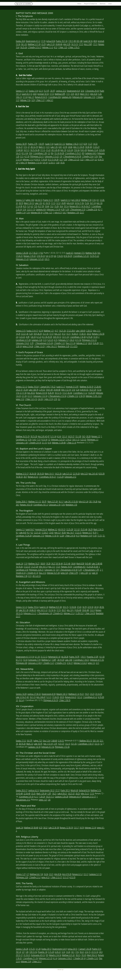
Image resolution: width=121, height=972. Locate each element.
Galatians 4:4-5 (90, 153)
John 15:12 (85, 793)
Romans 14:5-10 (26, 504)
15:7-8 (50, 610)
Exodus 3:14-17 (32, 330)
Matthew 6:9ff (60, 93)
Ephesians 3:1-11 (30, 613)
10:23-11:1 (50, 796)
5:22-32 (83, 439)
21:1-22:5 (73, 346)
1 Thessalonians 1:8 (44, 613)
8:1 (28, 532)
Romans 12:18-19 (66, 827)
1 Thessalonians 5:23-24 (44, 343)
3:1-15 (44, 442)
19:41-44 (49, 389)
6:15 (55, 339)
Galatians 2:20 (36, 339)
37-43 (79, 606)
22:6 (86, 951)
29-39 (50, 336)
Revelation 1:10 (73, 212)
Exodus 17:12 (21, 740)
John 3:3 (57, 532)
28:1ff (44, 501)
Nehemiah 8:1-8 (54, 656)
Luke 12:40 (96, 563)
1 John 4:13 (57, 212)
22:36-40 (27, 793)
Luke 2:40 (68, 659)
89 (75, 41)
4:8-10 (60, 529)
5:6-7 (64, 212)
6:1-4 (55, 958)
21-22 (48, 150)
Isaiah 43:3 (26, 93)
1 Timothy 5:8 (78, 958)
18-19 (48, 203)
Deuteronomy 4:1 (22, 656)
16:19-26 (19, 566)
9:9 (47, 955)
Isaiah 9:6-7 (30, 529)
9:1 (17, 532)
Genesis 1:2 (20, 199)
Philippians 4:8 (21, 662)
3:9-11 (47, 259)
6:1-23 (38, 336)
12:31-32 (37, 532)
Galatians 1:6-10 (34, 746)
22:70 (65, 146)
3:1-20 (38, 948)
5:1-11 (48, 697)
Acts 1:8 (99, 203)
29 (83, 146)
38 (91, 146)
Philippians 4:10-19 (50, 700)
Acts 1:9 (63, 150)
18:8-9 (42, 563)
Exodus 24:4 (20, 41)
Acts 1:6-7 (70, 532)
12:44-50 (19, 150)
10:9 (35, 333)
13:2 (51, 206)
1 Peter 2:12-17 (56, 877)
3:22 (81, 159)
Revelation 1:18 (21, 575)
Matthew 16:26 (91, 252)
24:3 (100, 951)
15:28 (56, 206)
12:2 (61, 159)
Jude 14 (94, 572)
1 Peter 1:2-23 (39, 346)
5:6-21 (18, 153)
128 (26, 951)
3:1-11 (29, 395)
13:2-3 (92, 610)
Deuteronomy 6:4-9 (59, 948)
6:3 (32, 206)
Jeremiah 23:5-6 (41, 529)
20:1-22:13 (36, 575)
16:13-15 (74, 44)
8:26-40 (78, 610)
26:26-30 (32, 473)
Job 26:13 (38, 199)
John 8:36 (57, 874)
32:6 (82, 90)
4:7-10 (26, 156)
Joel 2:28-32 (75, 199)
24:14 (96, 606)
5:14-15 (61, 740)
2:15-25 (32, 948)
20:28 (88, 436)
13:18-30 (72, 606)
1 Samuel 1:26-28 (84, 948)
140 (81, 41)
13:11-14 (65, 336)
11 (21, 659)
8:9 (83, 153)
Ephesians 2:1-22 (22, 259)
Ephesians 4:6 (77, 97)
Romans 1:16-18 (98, 333)
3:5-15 (97, 743)
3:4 (57, 569)
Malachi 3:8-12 (61, 693)
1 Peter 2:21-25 (73, 159)
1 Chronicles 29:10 (92, 90)
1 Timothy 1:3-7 (48, 662)
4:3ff (27, 336)
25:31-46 (84, 529)
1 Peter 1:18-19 (64, 700)
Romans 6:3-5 (33, 476)
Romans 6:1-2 (77, 874)
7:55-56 (77, 150)
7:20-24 (42, 796)
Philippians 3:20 (22, 877)
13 (34, 209)
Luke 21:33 (51, 44)
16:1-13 (32, 697)
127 (23, 951)
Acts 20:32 (31, 392)
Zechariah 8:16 (84, 790)
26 (83, 203)
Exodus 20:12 (46, 948)
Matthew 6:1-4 (73, 693)
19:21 (87, 693)
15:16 (99, 389)
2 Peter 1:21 (47, 212)
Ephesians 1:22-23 (58, 439)
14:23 (70, 436)
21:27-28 (34, 566)
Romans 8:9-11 (75, 206)
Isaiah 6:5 (69, 252)
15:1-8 (56, 153)
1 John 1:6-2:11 (51, 346)
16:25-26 (23, 47)
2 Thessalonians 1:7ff (91, 569)
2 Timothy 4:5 (58, 613)
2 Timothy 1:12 (59, 343)
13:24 (68, 951)
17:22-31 (78, 532)
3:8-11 (74, 439)
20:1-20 (54, 150)
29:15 (18, 955)
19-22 (53, 386)
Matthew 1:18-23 (72, 143)
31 (21, 389)
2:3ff (49, 793)
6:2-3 (41, 90)
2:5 (30, 252)
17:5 (25, 146)
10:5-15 (65, 606)
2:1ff (55, 743)
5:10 (94, 535)
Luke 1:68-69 (80, 330)
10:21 (54, 793)
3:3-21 (23, 333)
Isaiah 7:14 (49, 143)
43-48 (20, 793)
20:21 (64, 610)
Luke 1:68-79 (33, 389)
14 (41, 212)
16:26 (46, 874)
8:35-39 (101, 473)
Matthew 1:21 (49, 330)
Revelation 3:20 (63, 346)
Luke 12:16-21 (21, 697)
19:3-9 (83, 955)
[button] (102, 4)
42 (28, 697)
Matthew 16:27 (33, 563)
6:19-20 (89, 336)
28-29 (39, 333)
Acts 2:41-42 (42, 436)
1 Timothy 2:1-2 (34, 877)
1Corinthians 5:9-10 (26, 796)
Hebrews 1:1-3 (28, 159)
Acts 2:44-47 (40, 697)
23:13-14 (94, 951)
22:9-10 (90, 606)
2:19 (55, 399)
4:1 (98, 199)
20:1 (90, 501)
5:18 (67, 209)
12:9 (33, 100)
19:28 (48, 563)
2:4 (17, 336)
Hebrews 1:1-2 (47, 47)
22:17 (82, 212)
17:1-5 (42, 150)
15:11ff (46, 90)
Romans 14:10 (66, 566)
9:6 (41, 252)
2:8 (49, 799)
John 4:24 (93, 93)
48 (101, 563)
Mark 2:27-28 (53, 501)
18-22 (35, 252)
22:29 (43, 44)
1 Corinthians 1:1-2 (80, 392)
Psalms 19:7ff (74, 656)
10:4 (30, 153)
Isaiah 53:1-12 (59, 143)
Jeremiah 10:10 (43, 93)
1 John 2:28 (83, 572)
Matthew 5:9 (28, 827)
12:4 (63, 951)
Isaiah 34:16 (87, 41)
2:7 (27, 90)
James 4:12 (45, 877)
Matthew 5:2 (46, 659)
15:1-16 (45, 333)
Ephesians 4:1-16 (47, 746)
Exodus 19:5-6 (33, 606)
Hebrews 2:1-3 (81, 343)
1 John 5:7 (49, 100)
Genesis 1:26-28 (22, 948)
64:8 (34, 93)
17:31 (58, 566)
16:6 (61, 206)
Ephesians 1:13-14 (53, 209)
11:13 (53, 203)
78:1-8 (18, 951)
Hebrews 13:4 (26, 961)
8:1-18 (44, 336)
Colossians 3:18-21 (65, 958)
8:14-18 (66, 255)
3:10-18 (39, 255)
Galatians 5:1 (94, 874)
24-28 (62, 153)
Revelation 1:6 (85, 535)
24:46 (70, 146)
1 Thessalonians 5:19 (77, 209)
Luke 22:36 (52, 827)
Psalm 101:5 (65, 790)
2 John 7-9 (23, 162)
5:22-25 (50, 339)
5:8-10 (33, 336)
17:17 (81, 44)
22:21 (51, 874)
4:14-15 (37, 159)
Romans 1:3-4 (93, 150)
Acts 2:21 (57, 333)
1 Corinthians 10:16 (46, 476)
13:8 (65, 159)
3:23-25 (22, 336)
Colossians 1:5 (49, 569)
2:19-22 (68, 439)
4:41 (60, 146)
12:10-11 (51, 162)
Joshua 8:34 (50, 41)
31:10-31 (26, 955)
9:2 (32, 532)
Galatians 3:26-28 (61, 796)
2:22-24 (70, 150)
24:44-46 (58, 44)
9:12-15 (51, 159)
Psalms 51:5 (96, 948)
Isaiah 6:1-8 (43, 606)
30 (85, 336)
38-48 (36, 827)
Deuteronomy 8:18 (48, 693)
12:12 (58, 203)
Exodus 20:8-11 (21, 501)
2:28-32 (89, 330)
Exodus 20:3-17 (21, 790)
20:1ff (52, 90)
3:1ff (31, 343)
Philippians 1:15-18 (62, 746)
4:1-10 (101, 656)
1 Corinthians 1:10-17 (86, 743)
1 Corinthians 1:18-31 (81, 659)
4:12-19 (72, 877)
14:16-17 (78, 203)
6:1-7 (36, 796)
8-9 (40, 662)
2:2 (49, 153)
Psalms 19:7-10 (61, 41)
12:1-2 (79, 697)
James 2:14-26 (27, 346)
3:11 (48, 146)
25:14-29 (98, 693)
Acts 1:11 (51, 566)
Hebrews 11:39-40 (59, 442)
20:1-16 (96, 740)
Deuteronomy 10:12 (47, 790)
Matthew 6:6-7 (35, 874)
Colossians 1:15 (89, 97)
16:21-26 (62, 330)
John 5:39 (66, 44)
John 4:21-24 (83, 501)
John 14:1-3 (43, 566)
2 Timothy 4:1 (31, 572)
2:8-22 (71, 339)
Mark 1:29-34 (41, 793)
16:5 (83, 436)
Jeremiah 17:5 (79, 252)
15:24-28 (91, 392)
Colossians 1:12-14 (40, 395)
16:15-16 (33, 150)
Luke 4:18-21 (62, 793)
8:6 (52, 153)
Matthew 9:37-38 (55, 606)
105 (77, 41)
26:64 (73, 563)
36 (27, 333)
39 (43, 206)
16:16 (18, 146)
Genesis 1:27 (21, 874)
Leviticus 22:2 (61, 90)
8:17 (39, 206)
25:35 (33, 793)
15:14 (25, 659)
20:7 (25, 476)
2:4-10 (40, 399)
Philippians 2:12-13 (89, 339)
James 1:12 (20, 399)
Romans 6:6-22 (70, 697)
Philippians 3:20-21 (36, 569)
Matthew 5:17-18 (34, 44)
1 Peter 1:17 (40, 100)
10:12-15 (58, 392)
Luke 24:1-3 (68, 501)
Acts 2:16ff (88, 44)
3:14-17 (70, 662)
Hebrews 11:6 (25, 100)
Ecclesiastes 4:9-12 (38, 955)
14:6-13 (19, 97)
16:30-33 (19, 476)
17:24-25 (55, 697)
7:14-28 (44, 159)
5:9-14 (45, 162)
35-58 (95, 566)
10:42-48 (85, 610)
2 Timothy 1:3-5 (92, 958)
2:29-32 (42, 389)
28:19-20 (40, 473)
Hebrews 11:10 (50, 535)
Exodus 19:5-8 (33, 386)
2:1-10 (24, 395)
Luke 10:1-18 (23, 610)
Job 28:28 (64, 656)
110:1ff (41, 143)
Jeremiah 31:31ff (72, 386)
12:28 (61, 535)
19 (37, 146)
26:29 (90, 529)
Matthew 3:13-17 (22, 473)
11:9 (25, 563)
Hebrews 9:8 (35, 212)
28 (38, 150)
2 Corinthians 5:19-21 (73, 153)
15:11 (68, 333)
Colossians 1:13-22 (52, 156)
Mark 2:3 (29, 743)
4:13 (77, 535)
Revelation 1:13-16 (35, 162)
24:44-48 (57, 389)
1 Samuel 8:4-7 (45, 386)
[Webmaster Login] (60, 969)
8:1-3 (24, 153)
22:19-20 (76, 473)
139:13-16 (33, 951)
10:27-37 (71, 793)
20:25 (78, 793)
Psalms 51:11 (48, 199)
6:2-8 (41, 330)
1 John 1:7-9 (88, 159)
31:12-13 (44, 656)
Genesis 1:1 (20, 90)
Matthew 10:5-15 (85, 740)
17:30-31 (82, 333)
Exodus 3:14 (33, 90)
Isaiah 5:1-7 (60, 386)
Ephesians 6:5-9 (75, 796)
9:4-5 (82, 150)
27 (21, 146)
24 (42, 874)
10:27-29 (92, 389)
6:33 (40, 827)
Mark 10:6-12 (92, 955)
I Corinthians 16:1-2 (40, 504)
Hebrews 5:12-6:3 (80, 662)
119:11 (70, 41)
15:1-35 (74, 743)
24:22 (18, 389)
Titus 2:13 (42, 572)
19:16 (62, 162)
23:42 (51, 532)
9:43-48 (88, 563)
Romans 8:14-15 (41, 97)
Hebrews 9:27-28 (53, 572)
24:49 (63, 203)
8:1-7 (18, 659)
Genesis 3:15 (21, 330)
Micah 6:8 (74, 790)
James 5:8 (64, 572)
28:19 (77, 93)
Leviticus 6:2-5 (33, 790)
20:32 (89, 333)
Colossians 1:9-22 (22, 343)
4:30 (62, 209)
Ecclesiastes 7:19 (34, 659)
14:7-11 (26, 150)
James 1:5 (91, 662)
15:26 (87, 203)
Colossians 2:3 (33, 662)
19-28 (95, 501)
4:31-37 (61, 743)
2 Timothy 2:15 (60, 662)
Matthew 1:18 (86, 199)
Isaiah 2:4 (19, 563)
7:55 (35, 206)
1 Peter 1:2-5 (30, 399)
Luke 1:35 (54, 146)
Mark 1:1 (42, 146)
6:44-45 (83, 389)
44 (62, 563)
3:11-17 (66, 877)
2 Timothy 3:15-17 (34, 47)
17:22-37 (27, 566)
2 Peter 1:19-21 (74, 47)
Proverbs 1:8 (42, 951)
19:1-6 (66, 206)
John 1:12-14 (66, 389)
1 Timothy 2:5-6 (87, 156)
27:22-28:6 (71, 330)
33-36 (75, 501)
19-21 (82, 693)
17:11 (95, 44)
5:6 (47, 255)
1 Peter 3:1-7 (36, 961)
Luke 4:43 (22, 532)
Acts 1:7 (31, 97)
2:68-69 (54, 740)
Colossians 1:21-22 (36, 259)
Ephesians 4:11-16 (97, 659)
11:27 (90, 143)
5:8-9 (90, 343)
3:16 (96, 156)
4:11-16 (78, 339)
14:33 (95, 143)
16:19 (84, 606)
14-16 (83, 206)
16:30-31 (74, 333)
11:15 (99, 535)
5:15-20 (51, 951)
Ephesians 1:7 (63, 339)
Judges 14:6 (30, 199)
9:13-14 (44, 439)
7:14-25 (60, 255)
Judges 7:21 (37, 740)
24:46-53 (32, 610)
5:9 (17, 162)
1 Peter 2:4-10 (70, 535)
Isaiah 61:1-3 (65, 199)
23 (44, 255)
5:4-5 (34, 439)
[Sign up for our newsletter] (24, 3)
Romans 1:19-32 (30, 255)
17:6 (17, 392)
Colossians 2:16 (54, 504)
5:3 (28, 206)
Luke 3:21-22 (67, 473)
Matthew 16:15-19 (22, 436)
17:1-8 (25, 97)
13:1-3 (64, 436)
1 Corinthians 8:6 (54, 97)
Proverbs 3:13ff (92, 656)
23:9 (72, 93)
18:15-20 (33, 436)
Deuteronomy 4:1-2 (33, 41)
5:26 (99, 93)
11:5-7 (64, 392)
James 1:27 (43, 799)
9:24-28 (96, 343)
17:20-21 (44, 532)
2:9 (61, 156)
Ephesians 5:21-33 (45, 958)
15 (31, 93)
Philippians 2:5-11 (37, 156)
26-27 (88, 206)
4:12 (55, 47)
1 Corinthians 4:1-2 (90, 697)
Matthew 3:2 (52, 529)
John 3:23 (84, 473)
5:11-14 (53, 436)
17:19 (43, 41)
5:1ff (80, 569)
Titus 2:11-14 (70, 343)
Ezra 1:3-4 (46, 740)
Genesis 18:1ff (21, 143)
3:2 (95, 159)
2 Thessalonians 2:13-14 (57, 395)
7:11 (68, 93)
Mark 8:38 (80, 563)
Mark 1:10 (27, 203)
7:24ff (54, 659)
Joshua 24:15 (72, 948)
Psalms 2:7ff (32, 143)
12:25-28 (69, 529)
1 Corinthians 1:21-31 (81, 255)
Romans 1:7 (95, 436)
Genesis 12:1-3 (21, 386)
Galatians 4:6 (66, 97)
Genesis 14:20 (21, 693)
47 (48, 436)
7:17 (38, 439)
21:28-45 (97, 386)
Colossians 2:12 (70, 476)
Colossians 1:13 (38, 535)
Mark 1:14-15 (98, 529)
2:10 (80, 395)
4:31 (24, 206)
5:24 (31, 333)
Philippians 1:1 (92, 439)
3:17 (81, 143)
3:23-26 (102, 150)
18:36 (63, 532)
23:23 (92, 693)
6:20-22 (58, 951)
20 (86, 150)
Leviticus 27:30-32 (34, 693)
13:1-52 (77, 529)
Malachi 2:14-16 (55, 955)
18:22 (82, 951)
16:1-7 (61, 501)
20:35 (62, 697)
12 (33, 203)
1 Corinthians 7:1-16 (30, 958)
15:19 (92, 255)
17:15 (58, 610)
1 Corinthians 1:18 (76, 336)
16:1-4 (21, 700)
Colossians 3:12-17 (89, 796)
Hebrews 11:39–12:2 (93, 395)
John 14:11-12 (42, 610)
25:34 (25, 389)
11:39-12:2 (79, 613)
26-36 (70, 392)
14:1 (72, 951)
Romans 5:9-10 (41, 392)
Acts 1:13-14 (48, 743)
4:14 (49, 442)
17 (21, 955)
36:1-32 (24, 44)
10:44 (47, 206)
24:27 (53, 563)
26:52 (45, 827)
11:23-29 (60, 476)
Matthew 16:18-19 (86, 386)
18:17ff (29, 740)
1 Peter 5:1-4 (71, 442)
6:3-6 (59, 436)
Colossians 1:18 (22, 442)
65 (87, 389)
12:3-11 (30, 209)
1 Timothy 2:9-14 (34, 442)
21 (78, 439)
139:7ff (56, 199)
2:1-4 (18, 206)
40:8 (95, 41)
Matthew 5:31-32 (68, 955)
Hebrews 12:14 (90, 827)
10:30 (87, 146)
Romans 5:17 (87, 532)
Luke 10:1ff (38, 743)
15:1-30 (78, 436)
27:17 (57, 790)
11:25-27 (96, 146)
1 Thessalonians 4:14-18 (72, 156)
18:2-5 (78, 955)
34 (27, 153)
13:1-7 (76, 827)
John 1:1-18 (77, 146)
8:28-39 (51, 392)
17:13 (52, 93)
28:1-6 (33, 146)
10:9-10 (56, 336)
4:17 (56, 330)
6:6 (55, 255)
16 (58, 535)
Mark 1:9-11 (84, 93)
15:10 (95, 336)
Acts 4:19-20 (66, 874)
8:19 (94, 532)
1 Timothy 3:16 (91, 209)
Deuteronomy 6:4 (73, 90)
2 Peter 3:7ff (73, 572)
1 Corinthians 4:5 (79, 566)
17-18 (24, 392)
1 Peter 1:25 (62, 47)
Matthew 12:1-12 (34, 501)
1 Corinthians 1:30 (40, 153)
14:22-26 (58, 473)
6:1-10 (37, 656)
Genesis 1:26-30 (22, 252)
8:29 (85, 143)
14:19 (82, 827)
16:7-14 (93, 203)
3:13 (44, 339)
